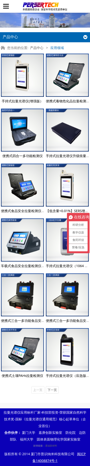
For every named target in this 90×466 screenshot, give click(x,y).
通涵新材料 (51, 445)
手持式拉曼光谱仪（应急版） (68, 375)
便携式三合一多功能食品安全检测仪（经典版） (36, 320)
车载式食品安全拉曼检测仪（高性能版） (31, 266)
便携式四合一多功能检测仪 (22, 155)
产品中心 (36, 47)
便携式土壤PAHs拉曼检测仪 (22, 375)
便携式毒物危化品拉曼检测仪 (68, 101)
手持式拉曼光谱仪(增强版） (22, 101)
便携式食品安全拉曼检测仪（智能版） (29, 210)
